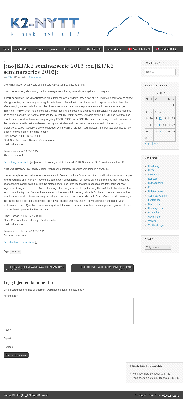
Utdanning (154, 212)
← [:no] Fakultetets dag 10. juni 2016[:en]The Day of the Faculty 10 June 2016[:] (35, 268)
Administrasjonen (46, 49)
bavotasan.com (171, 395)
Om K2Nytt (94, 49)
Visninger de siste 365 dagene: (150, 378)
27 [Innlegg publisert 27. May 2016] (164, 131)
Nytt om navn (155, 183)
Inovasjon (153, 174)
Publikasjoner (155, 191)
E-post (8, 338)
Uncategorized (156, 208)
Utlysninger (154, 216)
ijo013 (9, 77)
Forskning (153, 166)
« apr (147, 143)
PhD (79, 49)
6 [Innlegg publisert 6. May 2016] (164, 112)
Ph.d (150, 187)
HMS (65, 49)
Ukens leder (155, 204)
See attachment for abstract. (19, 242)
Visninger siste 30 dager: (147, 373)
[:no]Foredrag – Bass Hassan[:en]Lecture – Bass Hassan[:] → (106, 268)
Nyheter (8, 61)
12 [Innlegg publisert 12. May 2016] (160, 118)
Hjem (6, 49)
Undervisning (114, 49)
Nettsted (8, 346)
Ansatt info (20, 49)
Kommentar (11, 295)
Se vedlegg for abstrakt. (17, 162)
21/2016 (15, 251)
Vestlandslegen (156, 225)
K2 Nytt (24, 395)
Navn (7, 329)
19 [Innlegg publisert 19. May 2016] (160, 125)
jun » (155, 143)
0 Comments (35, 77)
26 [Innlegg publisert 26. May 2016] (160, 131)
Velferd (152, 221)
